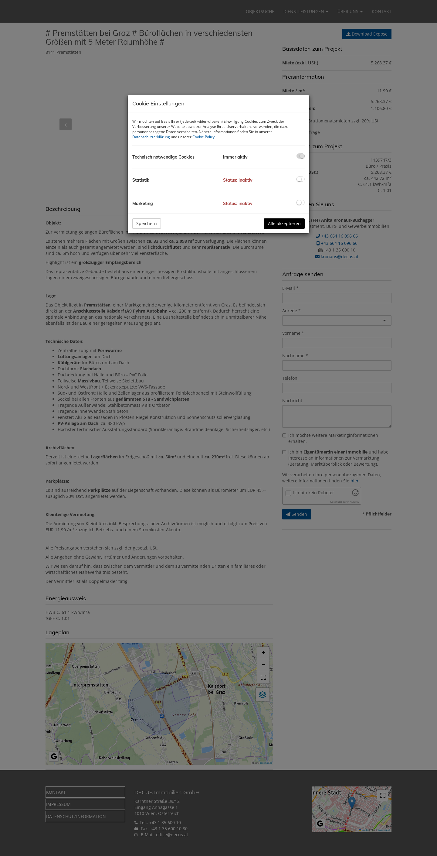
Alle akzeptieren (284, 223)
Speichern (146, 223)
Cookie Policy (203, 136)
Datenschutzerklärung (151, 136)
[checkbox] (300, 156)
